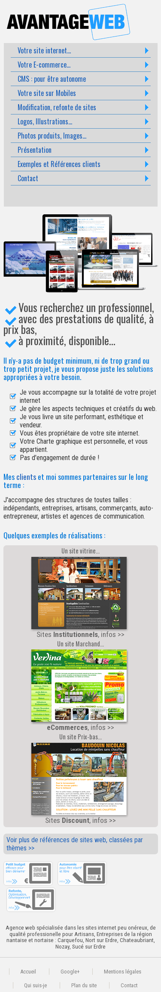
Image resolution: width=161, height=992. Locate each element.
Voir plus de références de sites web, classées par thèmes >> (74, 844)
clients (26, 476)
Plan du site (84, 985)
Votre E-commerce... (44, 64)
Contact (28, 178)
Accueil (28, 971)
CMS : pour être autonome (52, 79)
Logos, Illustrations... (45, 121)
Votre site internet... (44, 50)
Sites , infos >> (79, 596)
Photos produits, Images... (52, 135)
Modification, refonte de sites (57, 107)
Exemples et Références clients (59, 164)
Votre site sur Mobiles (47, 93)
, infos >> (79, 689)
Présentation (35, 150)
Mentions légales (122, 971)
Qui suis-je (35, 985)
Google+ (70, 971)
